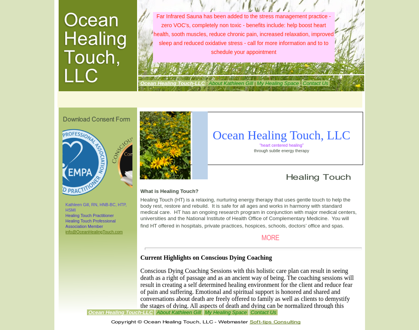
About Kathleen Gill (179, 312)
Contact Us (263, 312)
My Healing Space (226, 312)
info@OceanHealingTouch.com (94, 231)
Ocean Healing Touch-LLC (121, 312)
